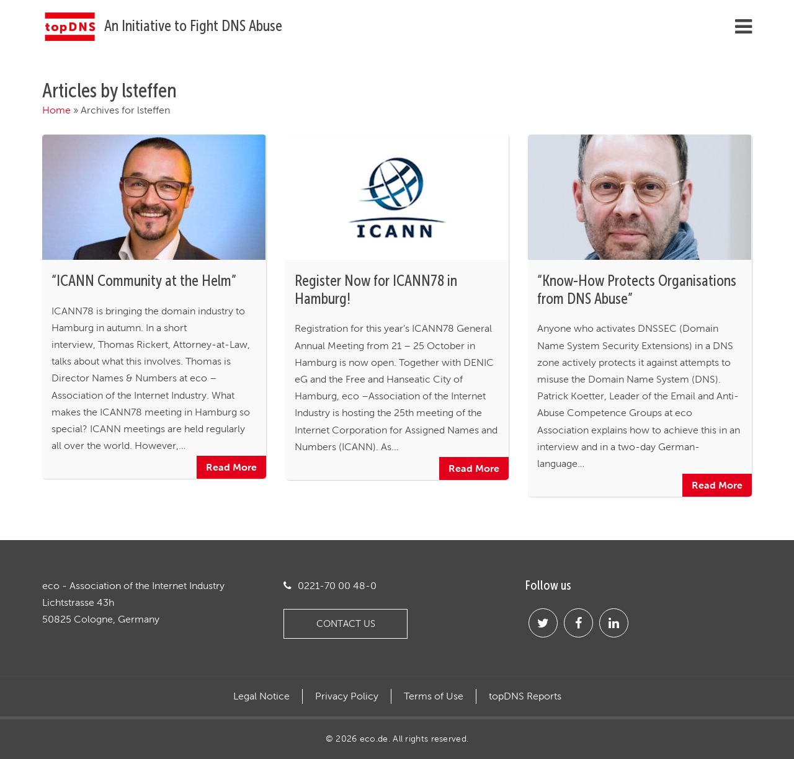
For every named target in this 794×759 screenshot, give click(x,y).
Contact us (345, 623)
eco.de (374, 738)
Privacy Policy (346, 696)
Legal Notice (261, 696)
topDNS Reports (525, 696)
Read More (231, 467)
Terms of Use (433, 696)
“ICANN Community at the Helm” (143, 281)
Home (56, 110)
